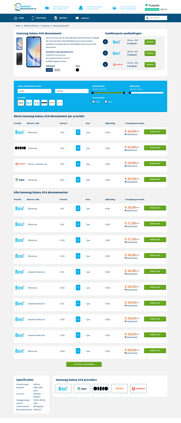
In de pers (70, 406)
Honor (145, 398)
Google (121, 402)
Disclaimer (94, 402)
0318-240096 (26, 396)
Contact (93, 390)
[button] (39, 18)
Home (18, 26)
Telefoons (70, 390)
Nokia (145, 394)
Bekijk (150, 42)
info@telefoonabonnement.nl (30, 399)
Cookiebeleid (95, 394)
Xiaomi (121, 406)
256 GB (57, 70)
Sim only (69, 394)
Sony (145, 402)
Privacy (93, 398)
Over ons (69, 402)
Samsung (45, 26)
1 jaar (98, 101)
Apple (121, 390)
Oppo (145, 406)
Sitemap (93, 406)
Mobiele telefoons (31, 26)
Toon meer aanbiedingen (84, 323)
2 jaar (110, 101)
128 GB (49, 70)
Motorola (146, 390)
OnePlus (122, 398)
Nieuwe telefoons (73, 398)
